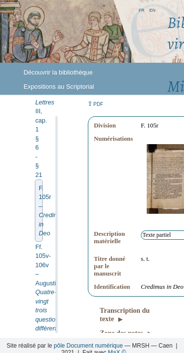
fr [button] (141, 9)
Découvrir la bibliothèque (58, 72)
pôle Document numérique (88, 345)
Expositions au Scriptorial (59, 86)
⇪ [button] (95, 103)
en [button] (152, 9)
